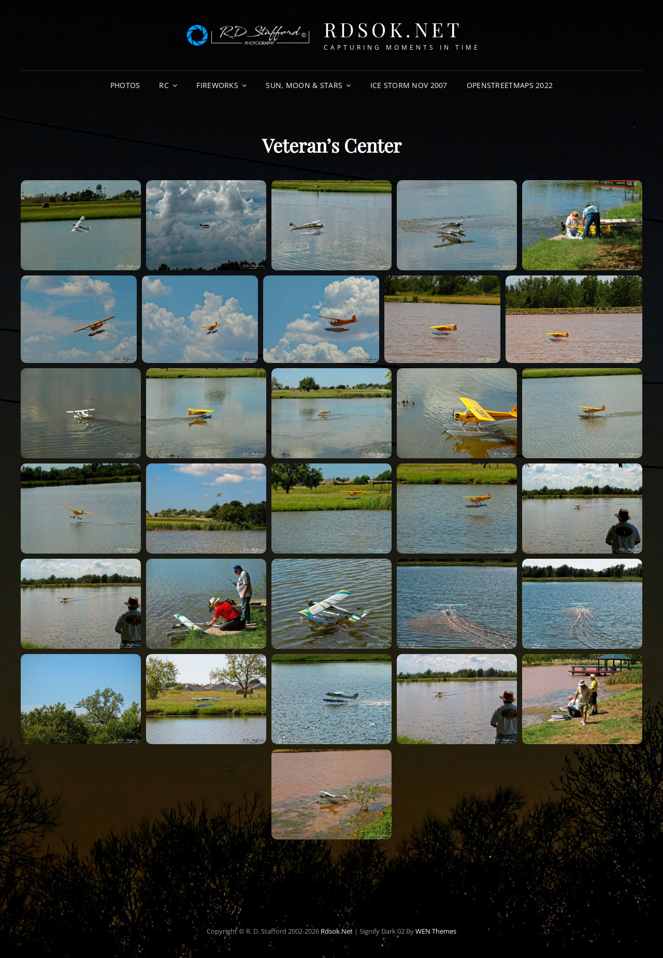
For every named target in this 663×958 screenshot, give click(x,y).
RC (164, 85)
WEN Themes (435, 931)
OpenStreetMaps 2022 (510, 85)
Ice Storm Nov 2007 (409, 85)
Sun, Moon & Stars (304, 85)
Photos (125, 85)
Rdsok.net (393, 29)
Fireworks (217, 85)
